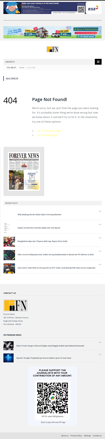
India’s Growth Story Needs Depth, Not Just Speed (39, 228)
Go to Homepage (47, 135)
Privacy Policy (76, 435)
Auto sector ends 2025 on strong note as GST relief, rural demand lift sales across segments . (57, 268)
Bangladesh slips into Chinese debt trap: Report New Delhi (42, 241)
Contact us (97, 435)
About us (65, 435)
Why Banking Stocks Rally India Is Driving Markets (39, 214)
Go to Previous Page (49, 130)
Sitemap (87, 435)
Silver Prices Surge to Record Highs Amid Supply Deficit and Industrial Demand (50, 346)
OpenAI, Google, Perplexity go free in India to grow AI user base (43, 358)
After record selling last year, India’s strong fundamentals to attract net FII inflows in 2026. (56, 254)
